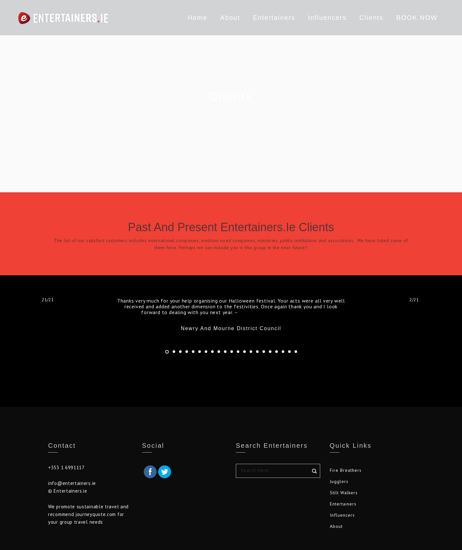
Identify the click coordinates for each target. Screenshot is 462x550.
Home (190, 17)
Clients (364, 17)
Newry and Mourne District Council (279, 312)
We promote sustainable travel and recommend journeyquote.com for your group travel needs (88, 514)
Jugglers (339, 481)
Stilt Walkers (344, 493)
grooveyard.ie (155, 488)
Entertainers (266, 19)
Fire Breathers (346, 470)
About (223, 17)
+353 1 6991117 (66, 467)
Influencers (320, 17)
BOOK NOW (409, 17)
